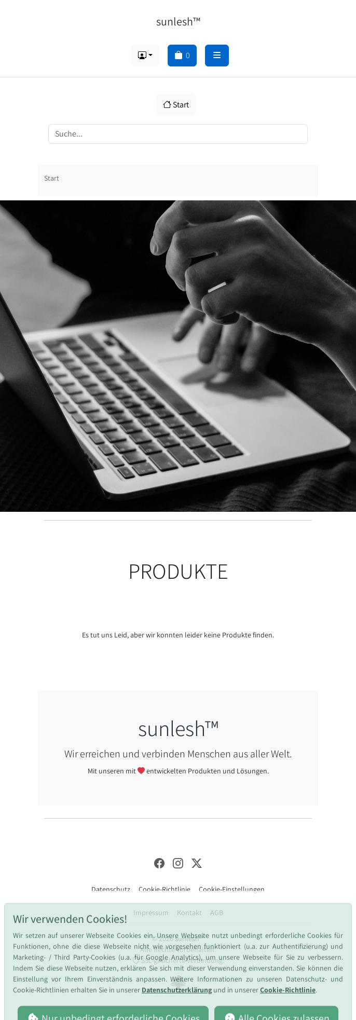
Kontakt (189, 912)
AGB (216, 912)
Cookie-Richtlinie (164, 889)
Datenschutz (110, 889)
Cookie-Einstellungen (232, 889)
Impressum (151, 912)
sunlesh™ (178, 21)
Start (176, 104)
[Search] (178, 134)
